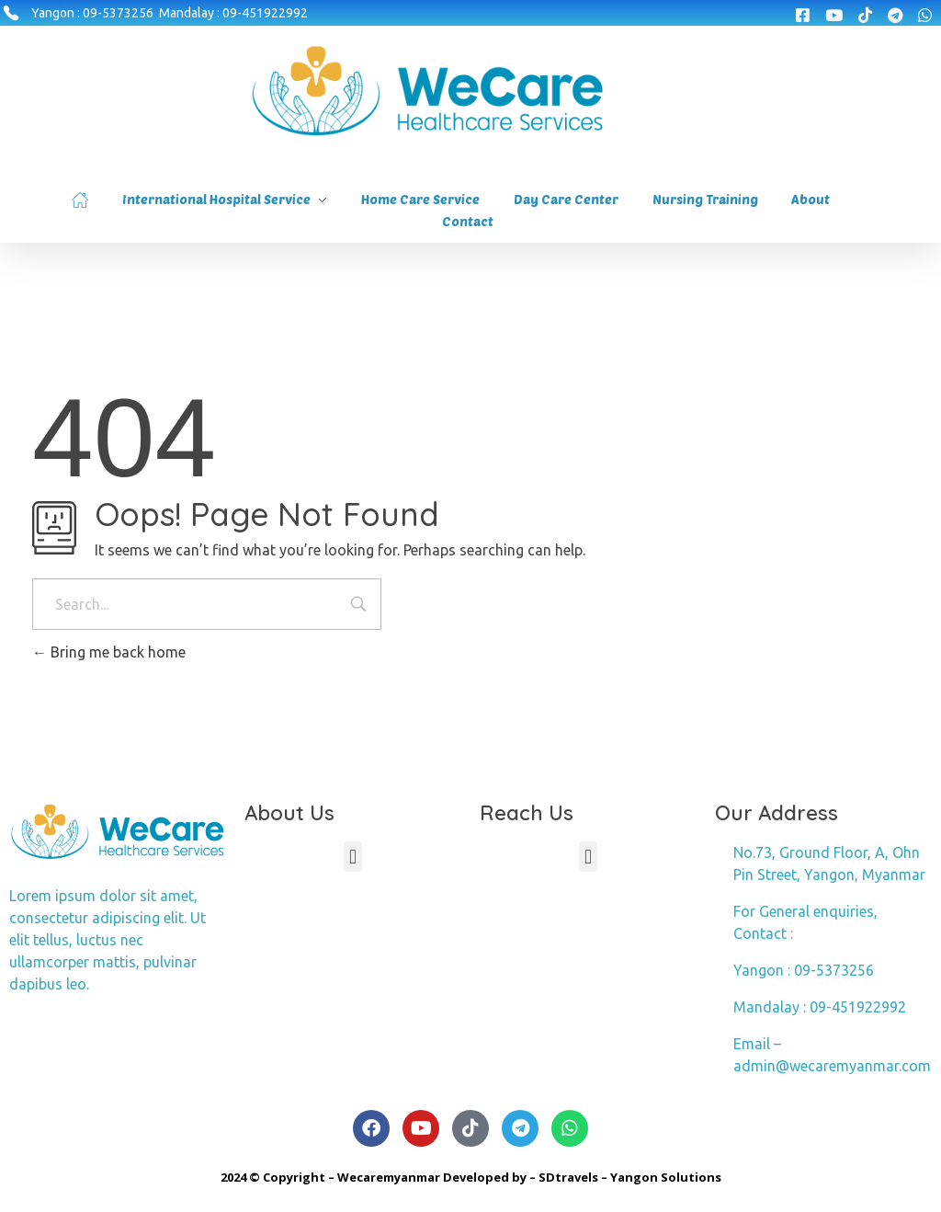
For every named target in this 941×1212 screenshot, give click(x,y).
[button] (352, 856)
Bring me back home (109, 652)
